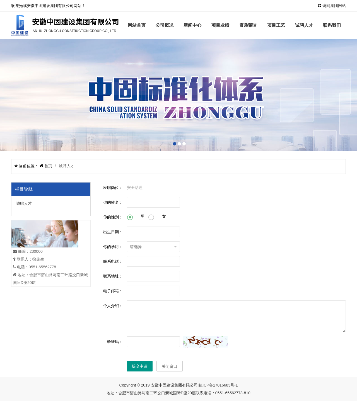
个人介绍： (113, 305)
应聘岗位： (113, 187)
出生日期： (113, 232)
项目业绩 (220, 25)
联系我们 (332, 25)
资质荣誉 (248, 25)
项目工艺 (276, 25)
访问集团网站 (334, 5)
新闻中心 (192, 25)
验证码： (115, 341)
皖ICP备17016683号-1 (218, 385)
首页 (47, 166)
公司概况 (164, 25)
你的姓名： (113, 202)
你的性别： (113, 217)
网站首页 (137, 25)
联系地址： (113, 276)
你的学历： (113, 246)
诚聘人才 (304, 25)
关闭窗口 (169, 366)
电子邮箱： (113, 291)
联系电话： (113, 261)
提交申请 (140, 366)
